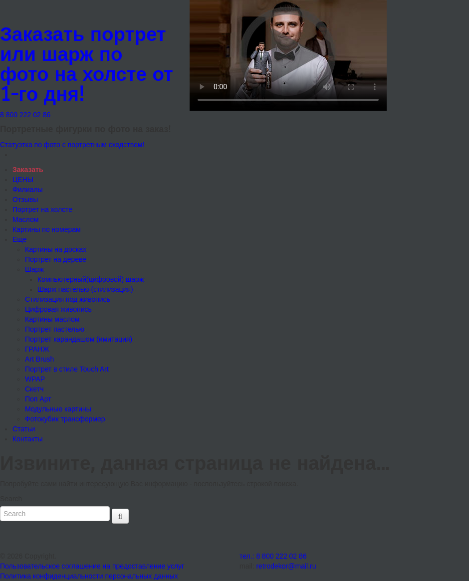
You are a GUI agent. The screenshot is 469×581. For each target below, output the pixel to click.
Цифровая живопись (58, 309)
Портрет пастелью (54, 329)
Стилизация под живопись (67, 299)
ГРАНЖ (37, 349)
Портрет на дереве (55, 259)
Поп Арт (38, 399)
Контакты (27, 439)
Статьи (23, 429)
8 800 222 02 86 (25, 115)
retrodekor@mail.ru (286, 566)
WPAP (35, 379)
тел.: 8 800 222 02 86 (273, 556)
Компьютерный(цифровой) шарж (90, 279)
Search (11, 499)
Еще (19, 239)
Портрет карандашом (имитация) (78, 339)
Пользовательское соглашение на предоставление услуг (92, 566)
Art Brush (39, 359)
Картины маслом (52, 319)
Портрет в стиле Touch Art (67, 369)
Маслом (25, 219)
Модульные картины (58, 409)
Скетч (34, 389)
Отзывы (25, 199)
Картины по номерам (46, 229)
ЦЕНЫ (22, 180)
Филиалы (27, 190)
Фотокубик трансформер (65, 419)
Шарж (34, 269)
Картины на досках (55, 249)
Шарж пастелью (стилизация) (85, 289)
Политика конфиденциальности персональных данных (89, 576)
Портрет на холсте (42, 209)
